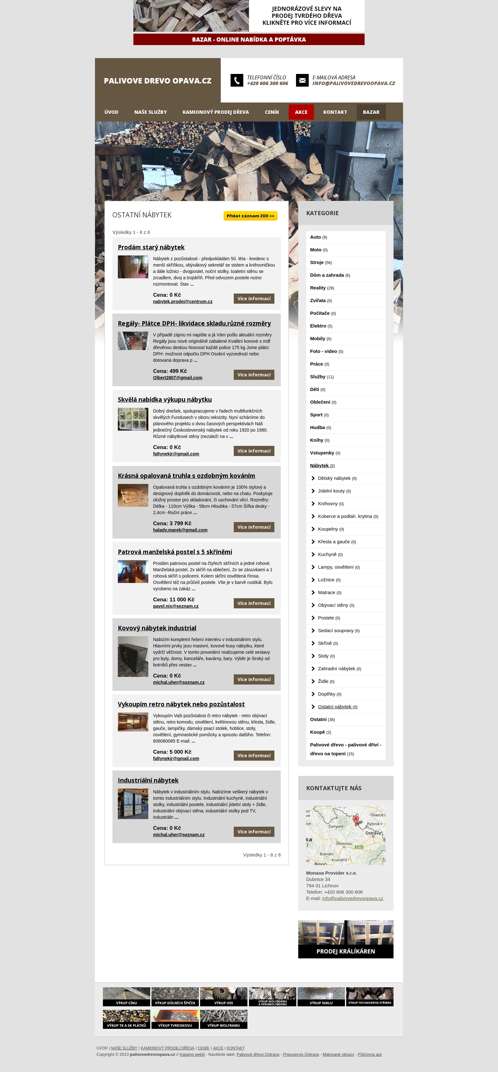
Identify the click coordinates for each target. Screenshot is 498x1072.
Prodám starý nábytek (151, 247)
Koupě (320, 732)
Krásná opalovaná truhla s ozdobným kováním (186, 476)
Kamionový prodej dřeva (216, 112)
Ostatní (322, 719)
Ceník (272, 112)
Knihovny (331, 503)
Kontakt (335, 112)
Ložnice (329, 579)
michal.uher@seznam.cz (179, 682)
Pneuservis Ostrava (301, 1054)
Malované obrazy (338, 1054)
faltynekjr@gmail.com (176, 453)
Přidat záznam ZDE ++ (250, 216)
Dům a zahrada (330, 275)
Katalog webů (192, 1054)
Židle (326, 681)
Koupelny (331, 529)
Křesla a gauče (337, 541)
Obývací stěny (336, 605)
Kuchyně (330, 554)
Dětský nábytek (337, 478)
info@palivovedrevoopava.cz (354, 83)
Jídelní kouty (334, 490)
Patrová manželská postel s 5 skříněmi (175, 552)
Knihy (320, 440)
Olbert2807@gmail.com (177, 377)
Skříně (328, 643)
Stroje (321, 262)
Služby (322, 376)
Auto (318, 237)
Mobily (321, 338)
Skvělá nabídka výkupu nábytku (165, 399)
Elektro (321, 325)
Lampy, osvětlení (339, 567)
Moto (319, 249)
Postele (329, 617)
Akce (301, 112)
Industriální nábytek (148, 780)
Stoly (326, 655)
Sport (319, 414)
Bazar (371, 112)
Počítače (323, 313)
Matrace (330, 592)
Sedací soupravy (339, 630)
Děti (318, 389)
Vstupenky (325, 452)
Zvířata (321, 300)
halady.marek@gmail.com (180, 530)
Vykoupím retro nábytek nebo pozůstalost (181, 704)
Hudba (320, 427)
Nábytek (322, 465)
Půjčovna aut (370, 1054)
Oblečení (323, 402)
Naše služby (150, 112)
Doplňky (330, 694)
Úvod (111, 112)
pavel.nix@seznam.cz (176, 606)
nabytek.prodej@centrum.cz (182, 301)
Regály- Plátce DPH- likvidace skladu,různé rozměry (194, 323)
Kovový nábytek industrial (157, 628)
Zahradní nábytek (339, 668)
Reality (322, 287)
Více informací (254, 298)
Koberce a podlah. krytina (348, 516)
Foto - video (326, 351)
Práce (319, 364)
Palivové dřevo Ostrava (258, 1054)
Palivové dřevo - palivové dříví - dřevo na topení (345, 749)
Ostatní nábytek (338, 706)
